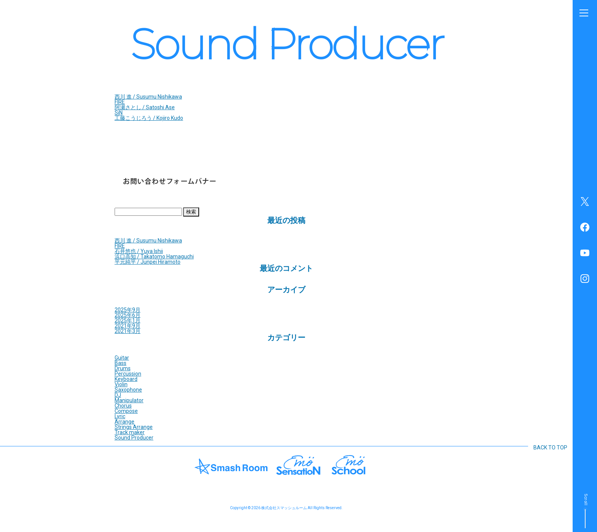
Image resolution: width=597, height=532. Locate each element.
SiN (119, 113)
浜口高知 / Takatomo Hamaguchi (154, 256)
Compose (126, 411)
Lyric (120, 416)
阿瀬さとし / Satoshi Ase (145, 107)
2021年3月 (127, 331)
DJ (118, 395)
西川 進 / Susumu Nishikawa (148, 97)
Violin (121, 384)
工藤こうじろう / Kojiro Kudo (149, 118)
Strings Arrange (134, 427)
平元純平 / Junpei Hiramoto (147, 262)
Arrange (124, 422)
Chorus (123, 406)
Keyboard (126, 379)
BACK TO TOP (550, 447)
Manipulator (129, 400)
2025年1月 (127, 320)
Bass (120, 363)
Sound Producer (134, 438)
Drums (123, 368)
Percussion (128, 374)
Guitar (122, 358)
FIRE (120, 102)
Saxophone (128, 390)
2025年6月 (127, 315)
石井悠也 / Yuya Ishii (139, 251)
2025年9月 (127, 310)
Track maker (130, 432)
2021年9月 (127, 326)
